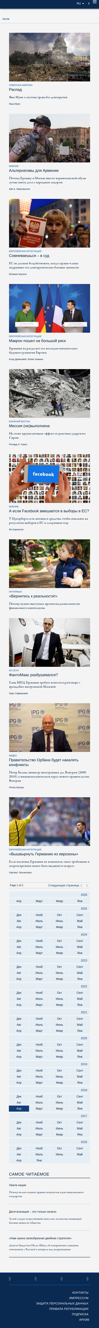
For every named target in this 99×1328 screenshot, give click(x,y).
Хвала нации (17, 1185)
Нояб (39, 915)
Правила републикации (68, 1308)
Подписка (80, 1314)
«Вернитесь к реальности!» (33, 596)
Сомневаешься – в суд (29, 255)
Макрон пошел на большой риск (37, 341)
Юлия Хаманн (35, 359)
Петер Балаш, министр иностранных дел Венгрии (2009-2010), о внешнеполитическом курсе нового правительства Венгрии (49, 776)
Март (39, 901)
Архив (84, 1319)
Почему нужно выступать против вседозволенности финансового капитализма (44, 606)
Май (80, 921)
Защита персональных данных (62, 1303)
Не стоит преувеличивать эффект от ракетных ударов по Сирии (47, 435)
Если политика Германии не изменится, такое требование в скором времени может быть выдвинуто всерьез (49, 863)
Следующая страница (65, 885)
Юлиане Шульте (18, 274)
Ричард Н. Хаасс (18, 444)
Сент (80, 915)
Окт (59, 915)
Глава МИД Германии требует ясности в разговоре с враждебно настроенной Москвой (44, 684)
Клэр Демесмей (17, 359)
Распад (15, 89)
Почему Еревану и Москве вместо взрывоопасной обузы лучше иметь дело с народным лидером (47, 180)
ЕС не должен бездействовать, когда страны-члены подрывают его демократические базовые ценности (44, 265)
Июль (39, 921)
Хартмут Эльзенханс (20, 872)
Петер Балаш (16, 787)
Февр (59, 901)
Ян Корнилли (16, 529)
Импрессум (78, 1298)
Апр (18, 901)
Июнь (59, 921)
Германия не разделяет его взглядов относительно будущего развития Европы (43, 350)
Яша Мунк (14, 103)
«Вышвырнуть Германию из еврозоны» (43, 854)
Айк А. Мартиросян (19, 189)
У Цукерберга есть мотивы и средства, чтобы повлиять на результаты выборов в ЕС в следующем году (48, 520)
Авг (19, 921)
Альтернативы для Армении (34, 170)
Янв (79, 901)
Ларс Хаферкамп (18, 693)
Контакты (80, 1292)
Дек (19, 915)
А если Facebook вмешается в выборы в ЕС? (49, 511)
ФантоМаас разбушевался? (33, 675)
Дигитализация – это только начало (32, 1211)
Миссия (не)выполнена (29, 426)
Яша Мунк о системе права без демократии (38, 97)
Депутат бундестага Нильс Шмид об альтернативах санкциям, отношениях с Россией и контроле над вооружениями (44, 1247)
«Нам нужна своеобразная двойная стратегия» (40, 1238)
